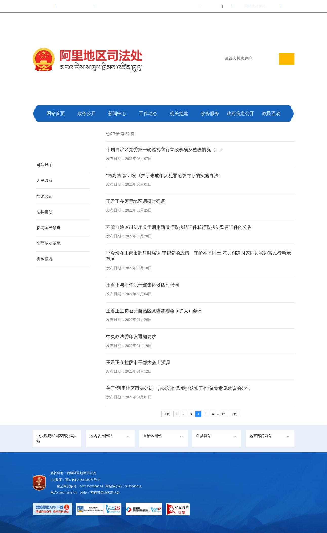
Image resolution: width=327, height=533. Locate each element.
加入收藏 (192, 6)
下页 (234, 414)
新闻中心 (117, 113)
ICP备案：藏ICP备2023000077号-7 (74, 480)
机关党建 (179, 113)
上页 (167, 414)
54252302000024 (91, 486)
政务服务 (210, 113)
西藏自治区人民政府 (75, 6)
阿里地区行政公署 (111, 6)
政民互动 (271, 113)
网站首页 (56, 113)
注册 (287, 6)
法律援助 (44, 212)
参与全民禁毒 (48, 227)
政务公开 (86, 113)
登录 (274, 6)
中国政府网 (44, 6)
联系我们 (213, 6)
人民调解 (44, 180)
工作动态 (148, 113)
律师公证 (44, 196)
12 (223, 414)
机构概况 (44, 259)
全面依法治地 (48, 243)
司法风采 (44, 165)
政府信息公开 (240, 113)
